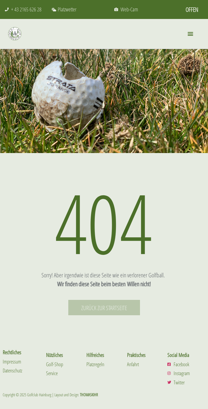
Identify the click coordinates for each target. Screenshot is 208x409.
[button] (190, 33)
